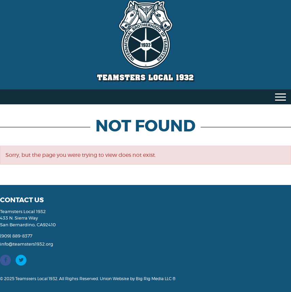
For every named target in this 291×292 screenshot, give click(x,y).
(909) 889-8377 (16, 236)
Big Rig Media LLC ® (156, 279)
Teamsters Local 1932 (145, 77)
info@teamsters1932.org (26, 244)
